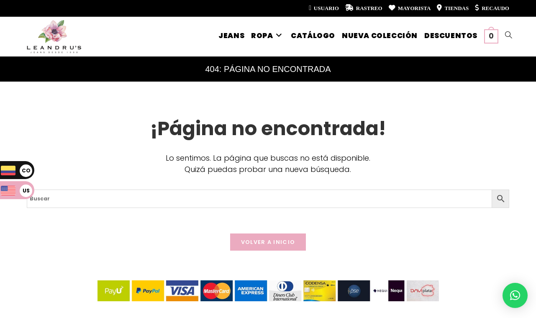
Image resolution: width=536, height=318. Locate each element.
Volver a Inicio (268, 242)
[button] (515, 295)
